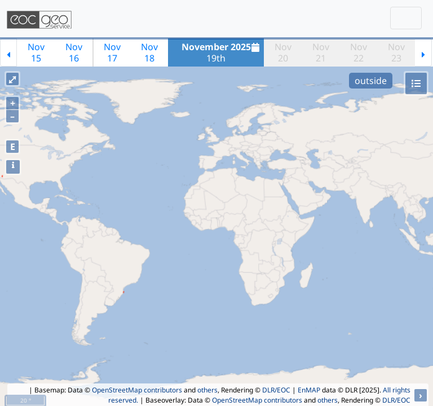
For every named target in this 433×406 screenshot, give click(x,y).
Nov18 (149, 52)
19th (222, 52)
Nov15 (36, 52)
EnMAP (309, 390)
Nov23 (396, 52)
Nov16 (73, 52)
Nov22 (358, 52)
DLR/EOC (276, 390)
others (207, 390)
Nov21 (320, 52)
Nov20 (283, 52)
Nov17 (112, 52)
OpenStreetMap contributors (137, 390)
